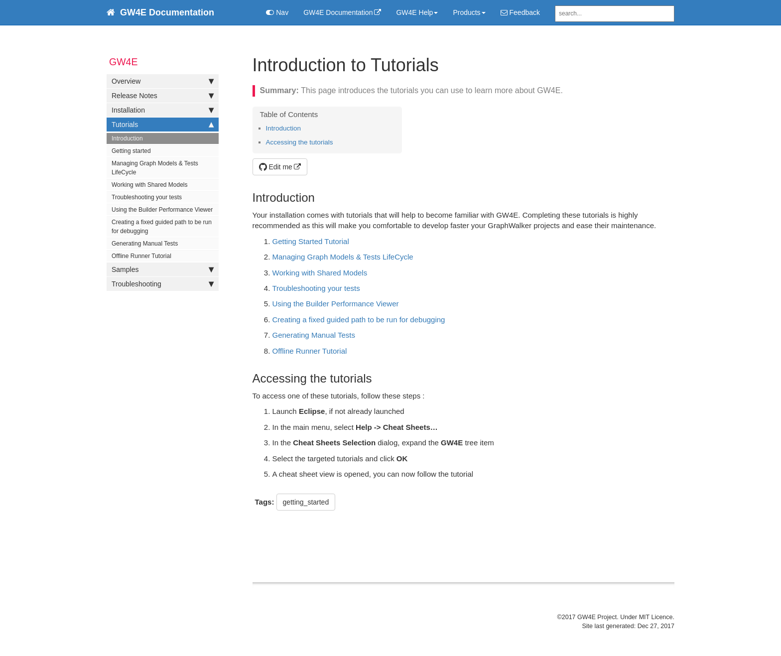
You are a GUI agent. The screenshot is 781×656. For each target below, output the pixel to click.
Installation (163, 110)
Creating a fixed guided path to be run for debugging (162, 227)
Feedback (520, 12)
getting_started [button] (306, 502)
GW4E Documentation (338, 12)
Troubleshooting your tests (147, 197)
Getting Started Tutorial (310, 241)
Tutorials (163, 125)
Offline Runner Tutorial (141, 256)
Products (469, 12)
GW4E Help (417, 12)
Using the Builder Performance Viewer (162, 209)
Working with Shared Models (150, 184)
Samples (163, 269)
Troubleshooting (163, 284)
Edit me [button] (275, 167)
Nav (277, 12)
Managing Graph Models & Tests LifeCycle (155, 168)
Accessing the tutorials (299, 142)
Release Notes (163, 96)
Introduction (127, 138)
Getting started (131, 150)
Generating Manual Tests (145, 243)
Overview (163, 81)
